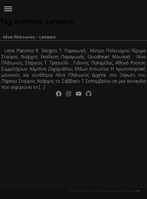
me (137, 190)
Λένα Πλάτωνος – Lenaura (29, 37)
